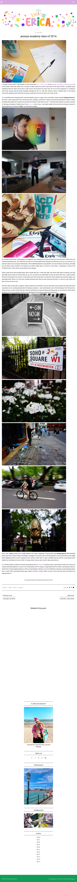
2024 (38, 837)
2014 (38, 857)
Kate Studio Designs (67, 879)
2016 (38, 852)
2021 (38, 840)
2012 (38, 861)
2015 (38, 854)
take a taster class (41, 84)
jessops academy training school (62, 84)
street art (20, 587)
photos (15, 587)
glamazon (31, 104)
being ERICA (12, 879)
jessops (40, 564)
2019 (38, 844)
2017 (38, 849)
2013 (38, 859)
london (10, 587)
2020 (38, 842)
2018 (38, 847)
